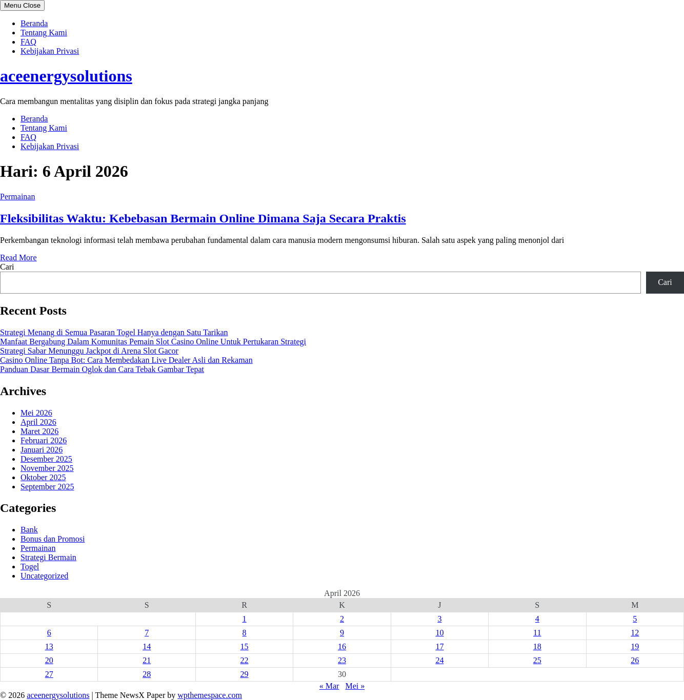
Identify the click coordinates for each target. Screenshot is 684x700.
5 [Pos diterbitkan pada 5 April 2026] (635, 618)
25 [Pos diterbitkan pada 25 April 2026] (537, 660)
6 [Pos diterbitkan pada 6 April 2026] (49, 632)
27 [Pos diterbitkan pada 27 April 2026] (49, 674)
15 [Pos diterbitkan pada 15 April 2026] (244, 646)
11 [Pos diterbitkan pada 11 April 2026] (537, 632)
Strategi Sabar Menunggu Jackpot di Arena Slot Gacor (89, 350)
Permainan (17, 196)
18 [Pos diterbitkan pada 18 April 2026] (537, 646)
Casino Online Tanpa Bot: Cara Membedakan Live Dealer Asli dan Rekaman (126, 360)
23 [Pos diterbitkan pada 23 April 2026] (342, 660)
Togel (30, 566)
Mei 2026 (36, 412)
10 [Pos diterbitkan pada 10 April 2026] (439, 632)
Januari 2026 (42, 449)
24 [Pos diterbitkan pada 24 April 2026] (439, 660)
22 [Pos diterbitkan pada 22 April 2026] (244, 660)
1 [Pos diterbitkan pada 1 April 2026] (245, 618)
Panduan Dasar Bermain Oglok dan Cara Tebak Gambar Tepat (102, 369)
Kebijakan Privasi (50, 51)
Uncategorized (44, 575)
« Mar (329, 686)
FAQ (28, 41)
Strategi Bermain (48, 557)
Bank (29, 529)
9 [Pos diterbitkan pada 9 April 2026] (342, 632)
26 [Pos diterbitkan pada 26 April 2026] (635, 660)
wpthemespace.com (209, 695)
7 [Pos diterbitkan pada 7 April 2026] (147, 632)
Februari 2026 (44, 440)
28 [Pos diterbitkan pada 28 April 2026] (147, 674)
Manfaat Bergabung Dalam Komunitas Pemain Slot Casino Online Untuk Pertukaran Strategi (153, 341)
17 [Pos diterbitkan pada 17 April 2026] (439, 646)
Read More (18, 257)
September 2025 (47, 486)
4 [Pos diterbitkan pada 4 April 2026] (537, 618)
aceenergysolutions (66, 76)
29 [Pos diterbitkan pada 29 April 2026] (244, 674)
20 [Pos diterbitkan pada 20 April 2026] (49, 660)
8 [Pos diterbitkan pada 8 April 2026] (245, 632)
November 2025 (47, 468)
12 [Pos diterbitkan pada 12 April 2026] (635, 632)
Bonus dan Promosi (53, 538)
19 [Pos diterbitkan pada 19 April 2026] (635, 646)
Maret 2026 (39, 431)
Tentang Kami (44, 32)
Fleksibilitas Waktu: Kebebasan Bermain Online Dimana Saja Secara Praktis (203, 218)
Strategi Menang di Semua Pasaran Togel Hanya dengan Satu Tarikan (114, 332)
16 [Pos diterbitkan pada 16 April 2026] (342, 646)
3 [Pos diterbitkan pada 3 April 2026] (439, 618)
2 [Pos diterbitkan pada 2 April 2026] (342, 618)
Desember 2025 (46, 459)
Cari (7, 266)
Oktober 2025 (43, 477)
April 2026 (38, 422)
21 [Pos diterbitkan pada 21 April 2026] (147, 660)
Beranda (34, 23)
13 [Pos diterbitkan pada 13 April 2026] (49, 646)
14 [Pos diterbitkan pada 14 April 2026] (147, 646)
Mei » (355, 686)
